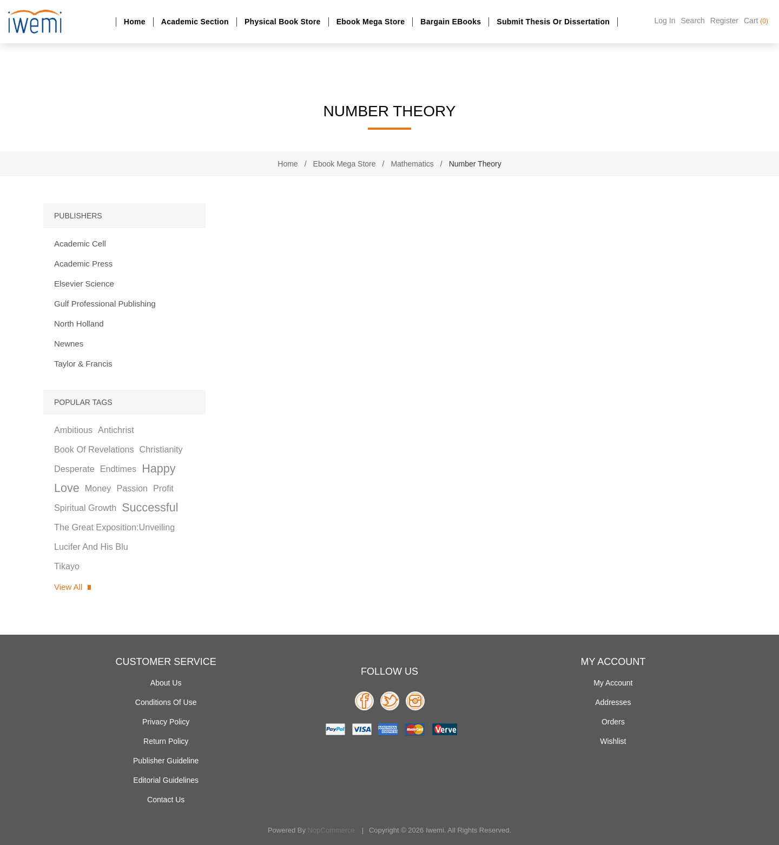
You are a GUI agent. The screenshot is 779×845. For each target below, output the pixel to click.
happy (158, 468)
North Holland (79, 323)
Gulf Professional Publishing (105, 303)
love (67, 488)
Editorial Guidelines (166, 780)
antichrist (116, 430)
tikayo (67, 566)
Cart (756, 20)
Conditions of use (166, 702)
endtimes (118, 469)
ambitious (73, 430)
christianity (161, 449)
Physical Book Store (283, 21)
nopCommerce (331, 830)
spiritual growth (85, 508)
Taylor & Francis (83, 363)
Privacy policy (165, 721)
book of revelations (94, 449)
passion (132, 488)
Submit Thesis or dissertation (553, 21)
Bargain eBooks (450, 21)
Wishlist (613, 741)
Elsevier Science (84, 283)
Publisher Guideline (166, 760)
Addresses (613, 702)
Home (135, 21)
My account (612, 682)
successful (150, 507)
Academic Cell (80, 243)
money (98, 488)
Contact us (165, 799)
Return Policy (165, 741)
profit (163, 488)
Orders (613, 721)
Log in (665, 20)
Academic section (195, 21)
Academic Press (83, 263)
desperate (74, 469)
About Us (166, 682)
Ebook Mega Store (370, 21)
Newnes (68, 343)
